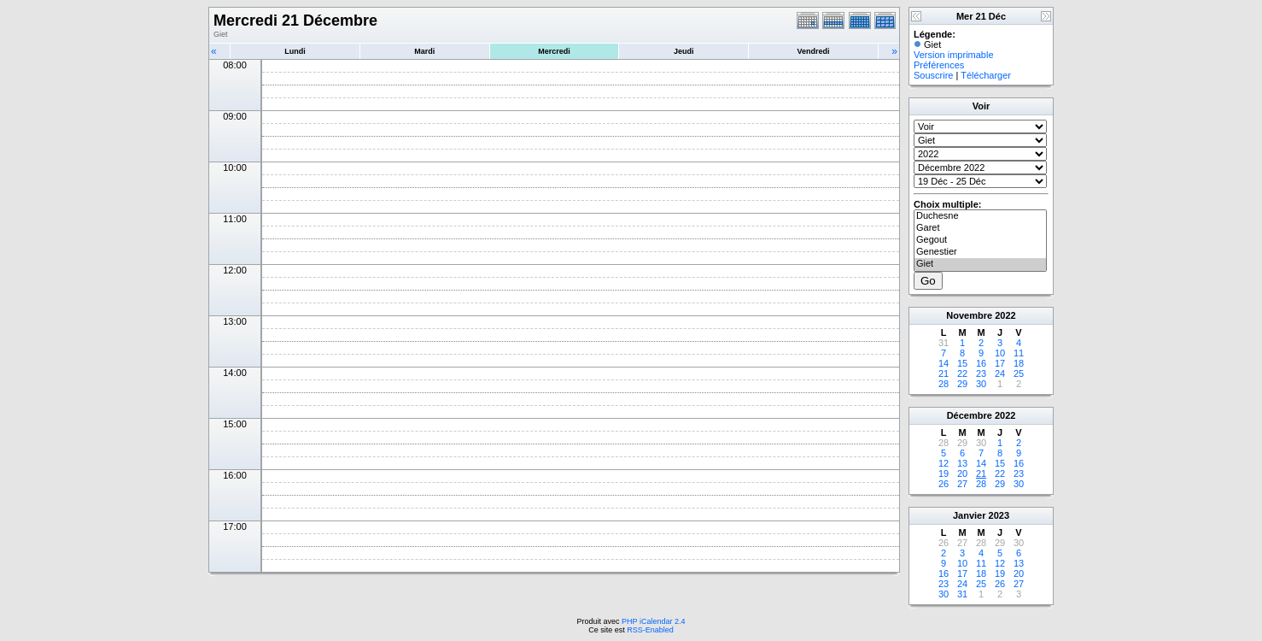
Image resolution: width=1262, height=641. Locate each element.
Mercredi (554, 51)
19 (943, 473)
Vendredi (814, 51)
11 (1019, 353)
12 (943, 463)
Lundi (295, 51)
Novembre (969, 315)
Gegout (980, 240)
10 (1000, 353)
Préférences (939, 65)
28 (943, 384)
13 (962, 463)
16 (981, 363)
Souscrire (933, 75)
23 (981, 373)
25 (1019, 373)
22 (962, 373)
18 (1019, 363)
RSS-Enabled (650, 630)
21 (943, 373)
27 (962, 484)
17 (1000, 363)
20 (962, 473)
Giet (980, 264)
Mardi (424, 51)
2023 (999, 515)
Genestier (980, 252)
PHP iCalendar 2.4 (653, 621)
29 (962, 384)
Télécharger (986, 75)
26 (943, 484)
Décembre (969, 415)
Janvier (969, 515)
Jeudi (684, 51)
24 (1000, 373)
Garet (980, 228)
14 (943, 363)
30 (981, 384)
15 (962, 363)
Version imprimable (954, 55)
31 (962, 594)
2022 (1005, 315)
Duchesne (980, 216)
